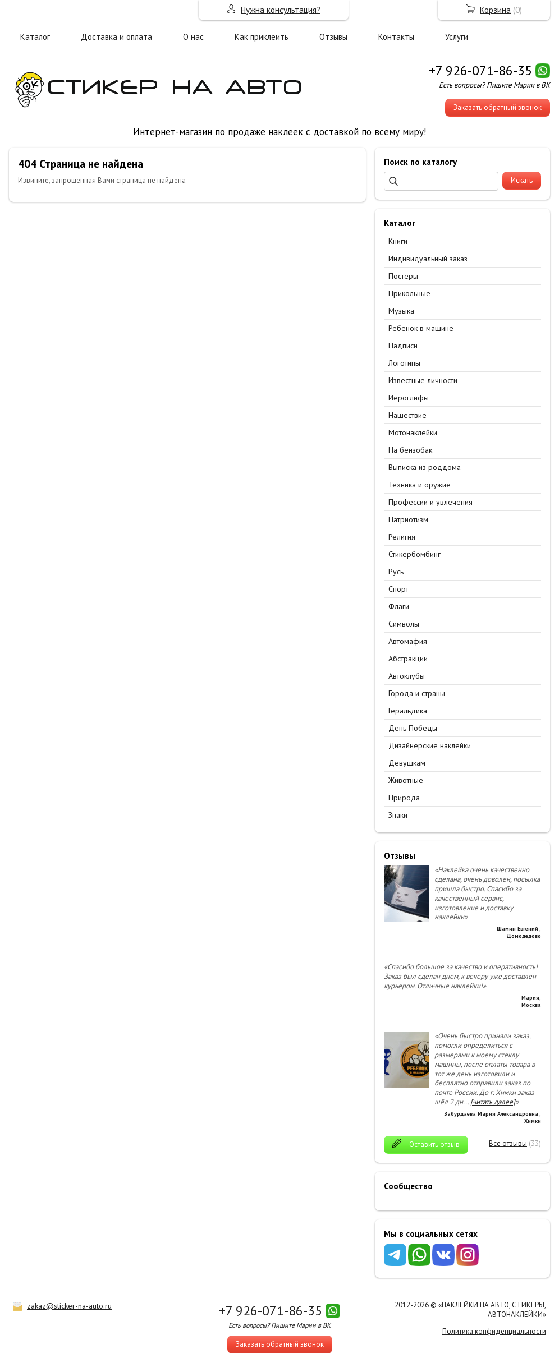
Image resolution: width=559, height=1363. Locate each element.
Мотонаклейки (412, 432)
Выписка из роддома (424, 467)
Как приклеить (261, 36)
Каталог (35, 36)
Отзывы (333, 36)
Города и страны (416, 693)
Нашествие (407, 415)
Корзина (495, 9)
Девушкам (406, 763)
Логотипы (404, 363)
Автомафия (407, 641)
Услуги (456, 36)
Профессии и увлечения (430, 502)
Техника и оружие (419, 485)
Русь (396, 572)
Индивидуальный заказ (428, 259)
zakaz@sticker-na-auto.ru (69, 1306)
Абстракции (408, 658)
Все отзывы (508, 1143)
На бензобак (410, 450)
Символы (403, 624)
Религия (401, 537)
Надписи (403, 345)
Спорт (398, 589)
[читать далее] (492, 1102)
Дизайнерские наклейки (429, 745)
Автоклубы (406, 676)
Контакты (396, 36)
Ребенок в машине (420, 328)
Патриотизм (408, 519)
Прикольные (409, 293)
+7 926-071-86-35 (480, 70)
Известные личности (422, 380)
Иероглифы (408, 398)
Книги (397, 241)
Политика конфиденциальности (494, 1331)
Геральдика (407, 711)
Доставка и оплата (116, 36)
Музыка (401, 311)
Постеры (403, 276)
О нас (193, 36)
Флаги (398, 606)
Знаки (397, 815)
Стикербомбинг (414, 554)
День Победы (412, 728)
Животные (405, 780)
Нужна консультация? (280, 9)
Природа (404, 798)
